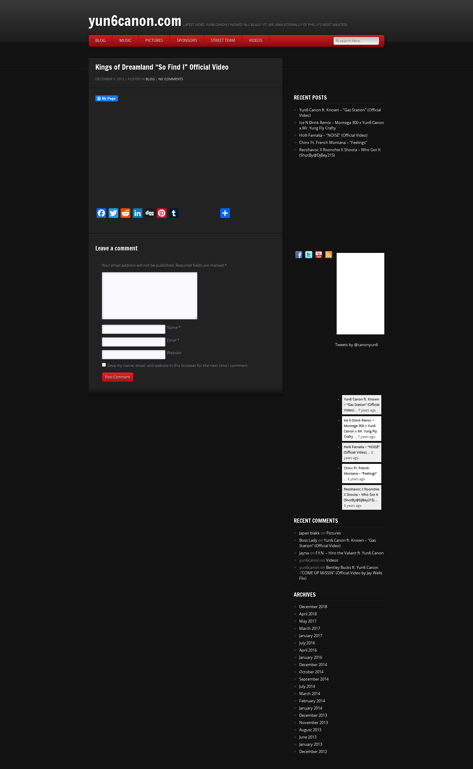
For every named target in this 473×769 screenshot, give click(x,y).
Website (174, 353)
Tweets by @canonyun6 (356, 345)
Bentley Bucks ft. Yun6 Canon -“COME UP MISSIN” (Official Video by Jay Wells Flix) (340, 573)
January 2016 (310, 657)
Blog (100, 40)
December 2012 (313, 751)
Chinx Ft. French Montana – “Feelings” (333, 142)
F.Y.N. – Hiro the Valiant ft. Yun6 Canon (350, 553)
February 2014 (312, 701)
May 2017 (307, 621)
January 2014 (310, 708)
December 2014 (313, 664)
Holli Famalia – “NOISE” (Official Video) (333, 135)
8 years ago (356, 479)
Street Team (223, 40)
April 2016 (308, 650)
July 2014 (307, 686)
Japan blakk (309, 533)
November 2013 (313, 722)
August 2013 (310, 730)
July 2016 (307, 643)
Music (125, 40)
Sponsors (187, 40)
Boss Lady (308, 540)
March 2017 (309, 628)
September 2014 (314, 679)
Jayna (304, 553)
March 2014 (309, 693)
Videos (255, 40)
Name (174, 327)
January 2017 (310, 635)
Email (173, 340)
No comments (170, 79)
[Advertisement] (331, 205)
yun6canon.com (135, 20)
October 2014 (311, 672)
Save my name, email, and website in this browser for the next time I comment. (178, 365)
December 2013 (313, 715)
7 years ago (367, 410)
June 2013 (307, 737)
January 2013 (310, 744)
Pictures (154, 40)
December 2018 (313, 607)
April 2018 (308, 614)
